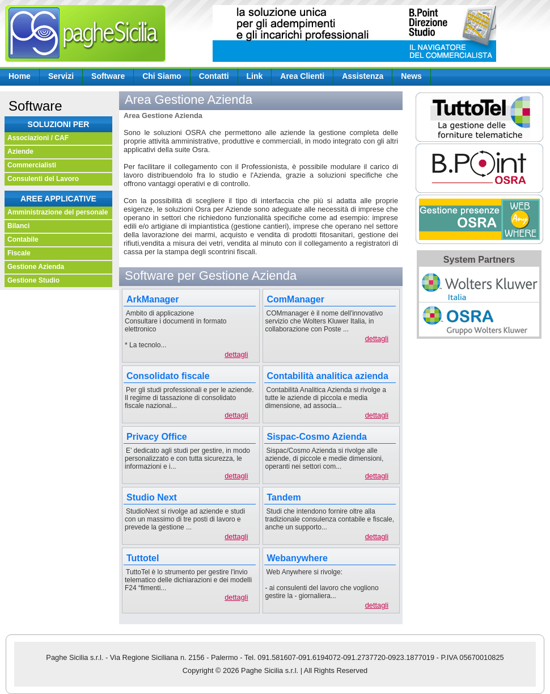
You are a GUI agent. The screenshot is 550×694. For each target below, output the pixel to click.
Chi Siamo (161, 76)
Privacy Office (156, 436)
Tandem (284, 497)
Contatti (214, 76)
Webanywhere (297, 558)
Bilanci (18, 226)
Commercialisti (31, 165)
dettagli (236, 354)
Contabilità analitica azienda (327, 376)
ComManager (295, 299)
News (411, 76)
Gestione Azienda (35, 267)
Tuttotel (142, 558)
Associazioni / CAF (38, 138)
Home (20, 76)
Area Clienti (302, 76)
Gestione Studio (33, 280)
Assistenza (362, 76)
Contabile (23, 239)
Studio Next (151, 497)
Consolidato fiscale (168, 376)
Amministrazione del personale (57, 212)
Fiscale (19, 253)
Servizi (61, 76)
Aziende (20, 151)
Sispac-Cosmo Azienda (317, 436)
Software (108, 76)
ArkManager (152, 299)
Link (255, 76)
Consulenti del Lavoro (43, 179)
